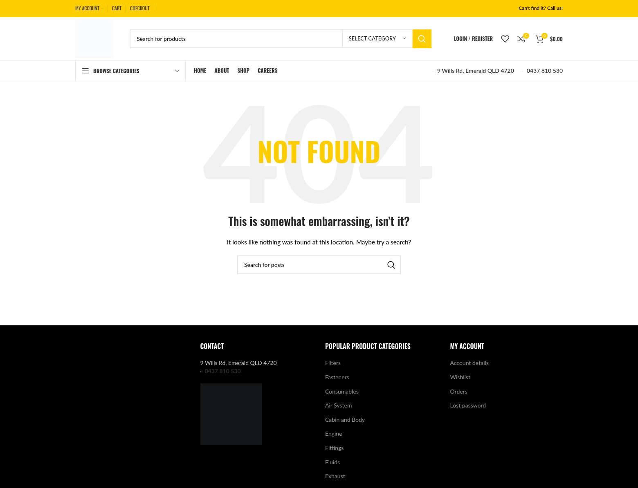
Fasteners (337, 377)
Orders (458, 391)
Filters (333, 362)
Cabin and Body (345, 419)
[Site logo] (94, 37)
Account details (469, 362)
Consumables (342, 391)
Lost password (468, 405)
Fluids (332, 462)
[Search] (280, 38)
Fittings (334, 447)
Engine (333, 433)
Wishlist (460, 377)
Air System (338, 405)
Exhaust (335, 475)
